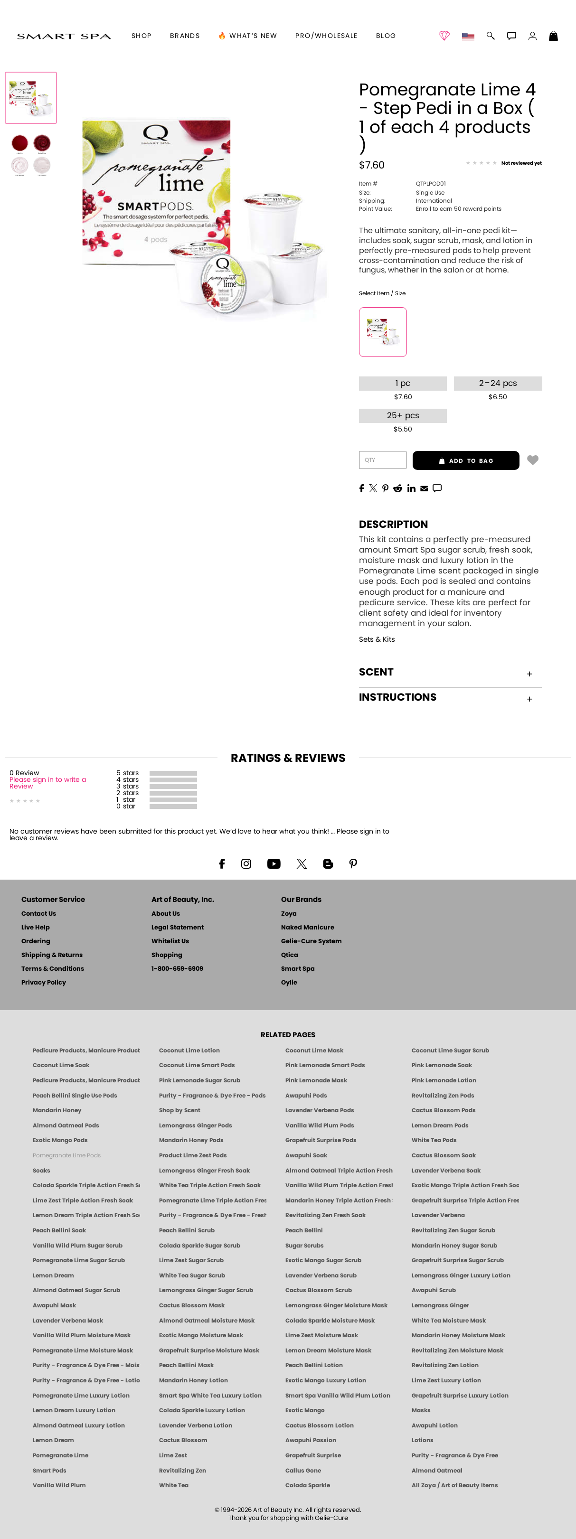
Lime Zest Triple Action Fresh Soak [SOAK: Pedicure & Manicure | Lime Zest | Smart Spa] (83, 1200)
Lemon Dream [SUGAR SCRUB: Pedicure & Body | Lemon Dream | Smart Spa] (53, 1275)
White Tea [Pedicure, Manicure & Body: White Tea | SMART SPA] (174, 1485)
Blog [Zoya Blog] (386, 36)
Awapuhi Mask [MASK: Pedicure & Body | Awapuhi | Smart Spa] (54, 1305)
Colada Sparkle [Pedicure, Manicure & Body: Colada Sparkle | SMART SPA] (307, 1485)
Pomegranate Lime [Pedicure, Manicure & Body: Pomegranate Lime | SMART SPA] (60, 1455)
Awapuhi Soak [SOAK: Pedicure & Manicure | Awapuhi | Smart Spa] (306, 1155)
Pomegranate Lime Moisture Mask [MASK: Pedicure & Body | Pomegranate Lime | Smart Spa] (83, 1350)
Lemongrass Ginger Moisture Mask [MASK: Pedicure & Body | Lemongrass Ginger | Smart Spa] (336, 1305)
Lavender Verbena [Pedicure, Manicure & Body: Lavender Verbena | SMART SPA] (438, 1215)
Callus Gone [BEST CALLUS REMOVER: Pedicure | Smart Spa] (303, 1470)
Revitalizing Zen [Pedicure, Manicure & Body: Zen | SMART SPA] (182, 1470)
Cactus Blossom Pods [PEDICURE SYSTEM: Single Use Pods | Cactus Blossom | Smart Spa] (444, 1110)
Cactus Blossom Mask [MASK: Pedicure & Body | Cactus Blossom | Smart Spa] (192, 1305)
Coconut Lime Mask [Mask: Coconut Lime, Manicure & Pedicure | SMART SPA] (314, 1050)
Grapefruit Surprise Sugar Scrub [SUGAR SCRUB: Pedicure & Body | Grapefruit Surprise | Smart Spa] (458, 1260)
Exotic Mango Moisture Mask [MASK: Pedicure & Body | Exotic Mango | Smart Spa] (201, 1335)
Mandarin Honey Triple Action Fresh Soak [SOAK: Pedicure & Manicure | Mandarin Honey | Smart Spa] (339, 1200)
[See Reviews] (504, 163)
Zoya (289, 914)
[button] (64, 36)
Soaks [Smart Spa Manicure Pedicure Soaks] (41, 1170)
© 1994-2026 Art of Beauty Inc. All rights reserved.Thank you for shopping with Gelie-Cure (288, 1514)
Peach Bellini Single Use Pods (75, 1095)
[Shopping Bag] (553, 37)
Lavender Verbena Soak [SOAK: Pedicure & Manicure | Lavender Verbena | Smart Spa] (446, 1170)
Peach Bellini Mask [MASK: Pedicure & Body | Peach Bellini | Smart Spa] (186, 1365)
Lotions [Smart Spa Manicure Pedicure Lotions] (423, 1440)
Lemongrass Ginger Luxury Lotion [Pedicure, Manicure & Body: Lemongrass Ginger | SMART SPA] (461, 1275)
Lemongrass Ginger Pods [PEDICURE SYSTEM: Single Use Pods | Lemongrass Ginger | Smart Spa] (195, 1125)
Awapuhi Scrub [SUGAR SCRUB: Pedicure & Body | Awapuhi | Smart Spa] (434, 1290)
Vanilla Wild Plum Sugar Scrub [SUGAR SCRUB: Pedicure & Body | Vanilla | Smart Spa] (78, 1245)
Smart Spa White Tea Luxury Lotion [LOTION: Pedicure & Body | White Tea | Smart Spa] (210, 1395)
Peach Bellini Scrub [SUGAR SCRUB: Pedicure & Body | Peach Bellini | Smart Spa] (187, 1230)
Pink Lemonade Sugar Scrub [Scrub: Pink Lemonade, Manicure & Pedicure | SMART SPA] (199, 1080)
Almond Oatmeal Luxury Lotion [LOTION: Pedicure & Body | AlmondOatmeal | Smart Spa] (79, 1425)
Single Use (401, 193)
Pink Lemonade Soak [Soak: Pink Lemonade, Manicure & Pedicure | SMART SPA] (442, 1065)
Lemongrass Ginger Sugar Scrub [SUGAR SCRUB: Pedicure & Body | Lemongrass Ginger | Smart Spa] (206, 1290)
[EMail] (424, 487)
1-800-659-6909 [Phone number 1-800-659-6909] (177, 969)
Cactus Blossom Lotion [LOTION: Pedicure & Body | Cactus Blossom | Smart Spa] (319, 1425)
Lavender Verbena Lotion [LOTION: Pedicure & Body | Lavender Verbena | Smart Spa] (195, 1425)
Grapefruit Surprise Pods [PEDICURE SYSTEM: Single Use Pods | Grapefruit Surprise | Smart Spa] (321, 1140)
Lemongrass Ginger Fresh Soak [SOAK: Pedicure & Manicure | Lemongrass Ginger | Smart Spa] (204, 1170)
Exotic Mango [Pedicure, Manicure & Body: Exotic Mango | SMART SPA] (305, 1410)
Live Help (35, 928)
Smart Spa (298, 969)
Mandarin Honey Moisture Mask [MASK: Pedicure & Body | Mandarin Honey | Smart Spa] (458, 1335)
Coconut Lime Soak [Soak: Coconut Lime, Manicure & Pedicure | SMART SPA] (61, 1065)
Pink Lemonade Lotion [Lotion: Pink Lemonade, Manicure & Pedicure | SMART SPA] (444, 1080)
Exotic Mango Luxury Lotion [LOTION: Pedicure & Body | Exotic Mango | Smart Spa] (325, 1380)
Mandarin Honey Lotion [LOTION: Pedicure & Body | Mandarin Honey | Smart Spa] (193, 1380)
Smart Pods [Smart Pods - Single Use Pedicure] (49, 1470)
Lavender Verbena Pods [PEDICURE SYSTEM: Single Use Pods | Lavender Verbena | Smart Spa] (319, 1110)
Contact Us (38, 914)
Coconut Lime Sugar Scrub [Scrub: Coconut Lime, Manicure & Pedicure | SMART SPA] (450, 1050)
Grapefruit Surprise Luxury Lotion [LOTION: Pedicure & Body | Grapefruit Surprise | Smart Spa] (460, 1395)
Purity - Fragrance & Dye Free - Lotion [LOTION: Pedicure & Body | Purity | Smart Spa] (86, 1380)
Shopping (166, 955)
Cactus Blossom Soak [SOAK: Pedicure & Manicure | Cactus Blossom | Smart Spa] (444, 1155)
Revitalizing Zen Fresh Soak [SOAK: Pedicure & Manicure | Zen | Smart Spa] (325, 1215)
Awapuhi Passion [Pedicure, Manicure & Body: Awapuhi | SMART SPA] (310, 1440)
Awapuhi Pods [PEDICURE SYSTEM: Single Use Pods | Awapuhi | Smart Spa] (306, 1095)
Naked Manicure (307, 928)
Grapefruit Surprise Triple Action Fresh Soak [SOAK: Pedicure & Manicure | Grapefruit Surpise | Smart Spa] (465, 1200)
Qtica (289, 955)
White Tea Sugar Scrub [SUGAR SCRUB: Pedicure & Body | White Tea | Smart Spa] (192, 1275)
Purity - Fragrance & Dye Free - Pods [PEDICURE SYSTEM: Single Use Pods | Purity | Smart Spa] (212, 1095)
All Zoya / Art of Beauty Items (455, 1485)
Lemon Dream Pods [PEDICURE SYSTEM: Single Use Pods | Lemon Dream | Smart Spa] (440, 1125)
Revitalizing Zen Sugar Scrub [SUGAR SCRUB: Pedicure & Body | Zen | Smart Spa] (453, 1230)
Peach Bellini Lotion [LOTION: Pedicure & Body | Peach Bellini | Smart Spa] (314, 1365)
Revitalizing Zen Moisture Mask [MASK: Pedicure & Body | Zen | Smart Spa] (457, 1350)
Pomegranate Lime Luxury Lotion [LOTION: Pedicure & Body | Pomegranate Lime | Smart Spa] (81, 1395)
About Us (165, 914)
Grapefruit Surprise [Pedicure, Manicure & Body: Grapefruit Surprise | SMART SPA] (313, 1455)
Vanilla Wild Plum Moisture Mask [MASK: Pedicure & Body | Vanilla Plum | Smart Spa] (82, 1335)
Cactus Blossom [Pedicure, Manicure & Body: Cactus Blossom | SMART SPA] (183, 1440)
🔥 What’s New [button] (247, 36)
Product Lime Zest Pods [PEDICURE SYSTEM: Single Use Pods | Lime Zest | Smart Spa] (193, 1155)
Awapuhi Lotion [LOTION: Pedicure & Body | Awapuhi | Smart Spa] (435, 1425)
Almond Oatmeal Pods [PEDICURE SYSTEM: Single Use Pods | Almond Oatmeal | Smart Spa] (66, 1125)
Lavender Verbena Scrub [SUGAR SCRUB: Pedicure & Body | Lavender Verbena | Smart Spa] (321, 1275)
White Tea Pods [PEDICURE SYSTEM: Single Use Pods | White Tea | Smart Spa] (434, 1140)
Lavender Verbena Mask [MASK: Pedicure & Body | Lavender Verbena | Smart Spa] (68, 1320)
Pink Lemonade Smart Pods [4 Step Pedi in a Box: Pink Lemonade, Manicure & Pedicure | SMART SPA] (325, 1065)
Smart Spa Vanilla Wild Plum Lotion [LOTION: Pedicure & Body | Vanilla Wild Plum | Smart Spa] (337, 1395)
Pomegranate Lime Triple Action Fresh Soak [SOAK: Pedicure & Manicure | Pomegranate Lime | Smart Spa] (212, 1200)
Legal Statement (177, 928)
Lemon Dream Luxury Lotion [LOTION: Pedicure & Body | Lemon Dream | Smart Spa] (74, 1410)
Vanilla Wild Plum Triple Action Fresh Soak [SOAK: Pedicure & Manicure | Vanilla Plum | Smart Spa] (339, 1185)
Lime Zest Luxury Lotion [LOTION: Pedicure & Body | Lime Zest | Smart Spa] (446, 1380)
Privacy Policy (43, 983)
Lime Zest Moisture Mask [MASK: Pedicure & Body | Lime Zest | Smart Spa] (321, 1335)
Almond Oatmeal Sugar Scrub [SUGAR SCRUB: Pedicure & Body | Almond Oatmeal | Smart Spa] (76, 1290)
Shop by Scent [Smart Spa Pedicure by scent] (179, 1110)
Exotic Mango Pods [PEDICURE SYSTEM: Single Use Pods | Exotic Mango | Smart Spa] (60, 1140)
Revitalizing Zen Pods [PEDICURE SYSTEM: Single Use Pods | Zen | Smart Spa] (443, 1095)
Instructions (446, 697)
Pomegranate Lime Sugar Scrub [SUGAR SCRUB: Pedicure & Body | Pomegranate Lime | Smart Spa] (79, 1260)
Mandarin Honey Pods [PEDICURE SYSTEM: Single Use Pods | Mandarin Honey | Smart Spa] (191, 1140)
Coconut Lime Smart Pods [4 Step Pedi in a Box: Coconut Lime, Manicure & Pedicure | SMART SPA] (197, 1065)
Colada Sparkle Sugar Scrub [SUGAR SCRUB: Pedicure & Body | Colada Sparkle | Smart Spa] (199, 1245)
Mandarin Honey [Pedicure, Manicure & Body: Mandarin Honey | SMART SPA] (57, 1110)
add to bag (453, 461)
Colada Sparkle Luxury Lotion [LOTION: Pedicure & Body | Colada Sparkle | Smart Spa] (202, 1410)
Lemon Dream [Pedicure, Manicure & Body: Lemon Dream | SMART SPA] (53, 1440)
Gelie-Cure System (311, 941)
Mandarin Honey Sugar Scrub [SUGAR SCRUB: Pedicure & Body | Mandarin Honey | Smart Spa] (454, 1245)
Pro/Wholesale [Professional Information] (326, 36)
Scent (446, 672)
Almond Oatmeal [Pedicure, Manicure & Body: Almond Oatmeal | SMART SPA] (437, 1470)
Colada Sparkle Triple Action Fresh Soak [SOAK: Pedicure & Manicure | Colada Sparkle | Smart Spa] (86, 1185)
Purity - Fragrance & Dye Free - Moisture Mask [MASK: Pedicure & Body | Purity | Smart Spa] (86, 1365)
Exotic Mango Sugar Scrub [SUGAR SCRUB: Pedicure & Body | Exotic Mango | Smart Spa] (323, 1260)
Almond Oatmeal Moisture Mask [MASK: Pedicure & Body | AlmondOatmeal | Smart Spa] (207, 1320)
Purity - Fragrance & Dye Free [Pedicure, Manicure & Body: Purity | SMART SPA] (455, 1455)
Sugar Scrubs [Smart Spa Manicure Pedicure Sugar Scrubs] (304, 1245)
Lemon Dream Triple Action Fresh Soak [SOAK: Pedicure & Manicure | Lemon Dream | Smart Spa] (86, 1215)
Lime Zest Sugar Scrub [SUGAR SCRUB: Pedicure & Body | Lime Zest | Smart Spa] (191, 1260)
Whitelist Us (170, 941)
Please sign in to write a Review (47, 783)
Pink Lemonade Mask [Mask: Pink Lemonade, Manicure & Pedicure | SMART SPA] (316, 1080)
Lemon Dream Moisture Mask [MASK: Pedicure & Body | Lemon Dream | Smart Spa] (328, 1350)
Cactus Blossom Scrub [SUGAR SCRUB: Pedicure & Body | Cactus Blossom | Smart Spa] (318, 1290)
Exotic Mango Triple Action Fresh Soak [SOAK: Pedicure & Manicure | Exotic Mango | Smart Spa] (465, 1185)
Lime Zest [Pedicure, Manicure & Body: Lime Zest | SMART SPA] (173, 1455)
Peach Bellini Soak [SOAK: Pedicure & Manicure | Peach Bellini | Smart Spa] (59, 1230)
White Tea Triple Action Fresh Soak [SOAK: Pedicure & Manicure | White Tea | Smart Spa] (210, 1185)
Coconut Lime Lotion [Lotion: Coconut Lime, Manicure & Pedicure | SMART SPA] (189, 1050)
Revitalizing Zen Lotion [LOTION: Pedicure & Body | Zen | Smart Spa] (445, 1365)
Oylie (289, 983)
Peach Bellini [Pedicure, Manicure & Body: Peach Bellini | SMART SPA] (304, 1230)
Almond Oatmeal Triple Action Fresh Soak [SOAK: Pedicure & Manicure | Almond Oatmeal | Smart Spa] (339, 1170)
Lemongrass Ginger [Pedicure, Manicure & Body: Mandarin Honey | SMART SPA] (440, 1305)
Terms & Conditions (52, 969)
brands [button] (185, 36)
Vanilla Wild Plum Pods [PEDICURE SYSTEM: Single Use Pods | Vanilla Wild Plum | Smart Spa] (319, 1125)
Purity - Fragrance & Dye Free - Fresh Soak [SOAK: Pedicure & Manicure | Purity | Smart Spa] (212, 1215)
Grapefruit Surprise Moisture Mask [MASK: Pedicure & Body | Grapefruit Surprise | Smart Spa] (209, 1350)
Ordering (35, 941)
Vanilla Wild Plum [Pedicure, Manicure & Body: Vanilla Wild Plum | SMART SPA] (59, 1485)
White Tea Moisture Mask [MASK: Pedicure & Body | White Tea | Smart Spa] (449, 1320)
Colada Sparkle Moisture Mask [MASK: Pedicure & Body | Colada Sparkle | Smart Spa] (330, 1320)
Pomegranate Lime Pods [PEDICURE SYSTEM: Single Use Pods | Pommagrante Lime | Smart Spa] (67, 1155)
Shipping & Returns (52, 955)
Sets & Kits (377, 639)
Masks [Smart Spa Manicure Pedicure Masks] (421, 1410)
